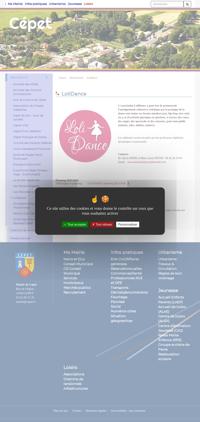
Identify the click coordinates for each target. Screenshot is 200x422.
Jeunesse (74, 4)
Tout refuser (102, 224)
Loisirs (88, 4)
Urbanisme (57, 4)
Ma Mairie (15, 4)
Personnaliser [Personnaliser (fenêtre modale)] (127, 224)
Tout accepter (75, 224)
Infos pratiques (35, 4)
